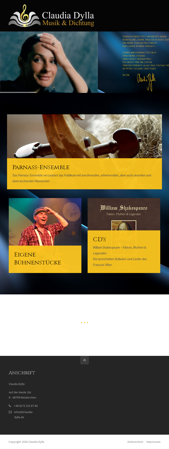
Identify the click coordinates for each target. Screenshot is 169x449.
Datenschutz (135, 442)
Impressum (153, 442)
